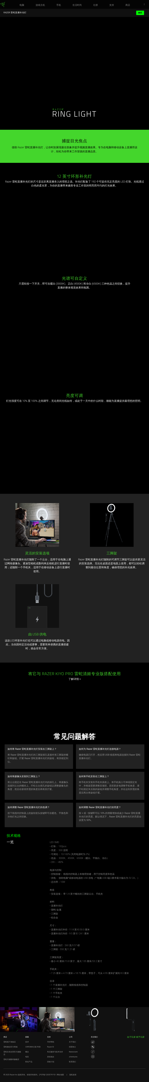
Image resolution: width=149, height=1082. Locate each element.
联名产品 (28, 1062)
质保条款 (50, 1057)
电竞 (27, 1057)
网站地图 (60, 1075)
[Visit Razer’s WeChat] (93, 1047)
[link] (2, 4)
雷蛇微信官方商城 (10, 1047)
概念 (27, 1052)
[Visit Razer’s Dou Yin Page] (93, 1052)
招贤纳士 (72, 1047)
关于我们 (72, 1042)
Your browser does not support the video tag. (74, 439)
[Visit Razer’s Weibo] (93, 1042)
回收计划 (50, 1062)
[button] (145, 4)
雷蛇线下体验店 (9, 1042)
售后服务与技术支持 (55, 1052)
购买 (140, 13)
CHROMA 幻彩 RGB (33, 1047)
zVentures (73, 1057)
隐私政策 (72, 1075)
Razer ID (50, 1047)
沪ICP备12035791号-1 (47, 1075)
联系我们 (72, 1062)
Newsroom (73, 1052)
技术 (27, 1042)
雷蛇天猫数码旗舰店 (11, 1059)
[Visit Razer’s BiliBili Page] (93, 1056)
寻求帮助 (50, 1042)
